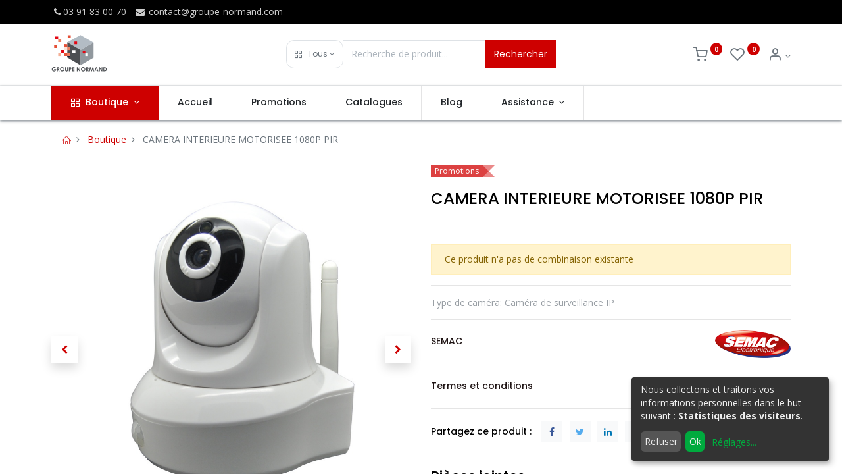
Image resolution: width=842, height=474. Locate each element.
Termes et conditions (482, 385)
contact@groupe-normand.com (208, 11)
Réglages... (734, 442)
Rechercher (520, 54)
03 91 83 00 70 (88, 11)
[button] (314, 54)
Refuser (661, 441)
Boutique (106, 139)
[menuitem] (195, 103)
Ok (695, 441)
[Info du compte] (779, 55)
